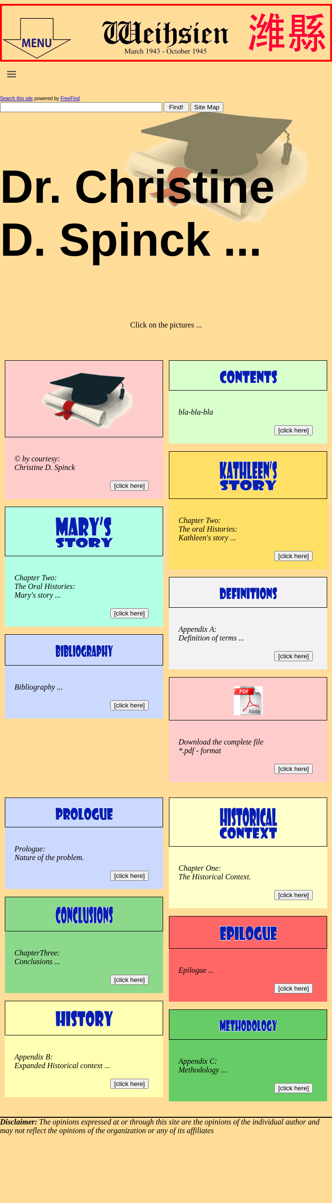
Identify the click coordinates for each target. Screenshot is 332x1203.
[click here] (129, 485)
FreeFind (70, 98)
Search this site (16, 98)
